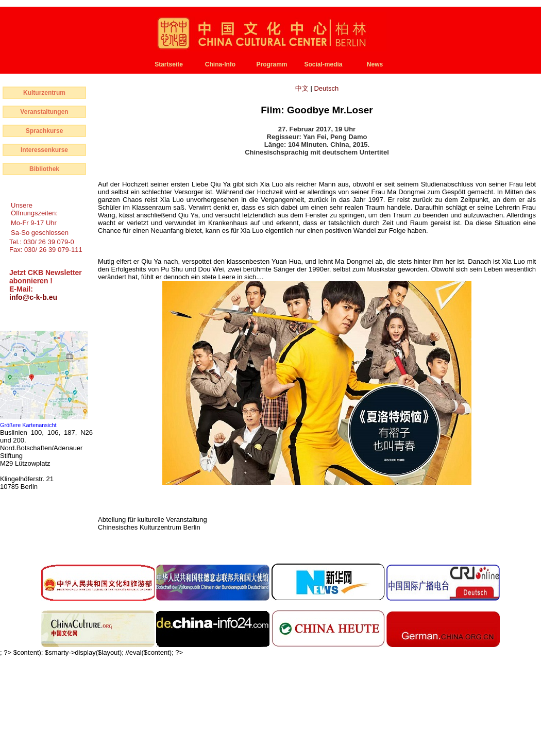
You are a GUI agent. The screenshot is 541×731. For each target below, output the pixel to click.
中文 (303, 88)
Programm (271, 64)
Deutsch (326, 88)
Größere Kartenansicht (28, 425)
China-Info (220, 64)
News (375, 64)
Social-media (323, 64)
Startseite (169, 64)
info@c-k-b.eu (33, 297)
